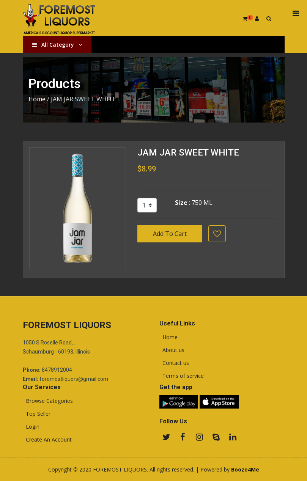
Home (37, 99)
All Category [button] (57, 44)
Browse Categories (48, 401)
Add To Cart (170, 233)
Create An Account (47, 439)
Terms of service (181, 376)
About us (171, 350)
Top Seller (36, 414)
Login (31, 426)
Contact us (174, 363)
